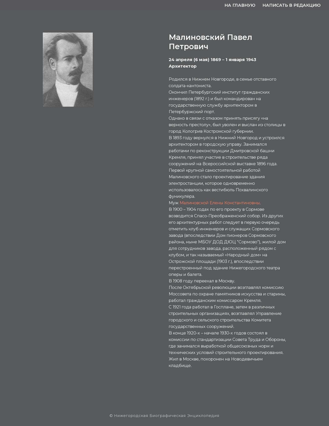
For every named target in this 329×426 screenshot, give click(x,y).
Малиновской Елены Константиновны (220, 202)
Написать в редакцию (291, 5)
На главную (240, 5)
